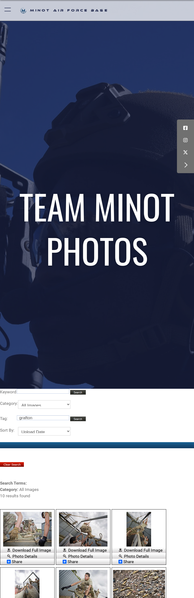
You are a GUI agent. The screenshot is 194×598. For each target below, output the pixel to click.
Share (14, 562)
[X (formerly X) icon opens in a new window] (185, 152)
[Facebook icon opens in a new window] (185, 128)
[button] (8, 10)
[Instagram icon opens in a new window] (185, 140)
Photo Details (24, 556)
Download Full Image (31, 550)
